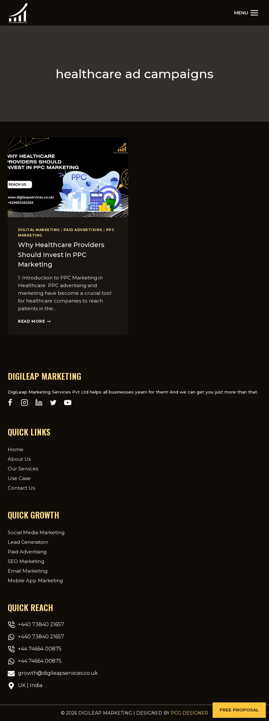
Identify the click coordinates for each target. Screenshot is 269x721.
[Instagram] (24, 402)
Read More (34, 321)
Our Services (23, 468)
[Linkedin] (39, 402)
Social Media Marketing (36, 532)
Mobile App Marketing (35, 580)
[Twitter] (53, 402)
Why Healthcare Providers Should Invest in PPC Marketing (61, 254)
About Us (19, 459)
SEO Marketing (26, 561)
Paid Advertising (83, 230)
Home (15, 449)
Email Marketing (27, 571)
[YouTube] (68, 402)
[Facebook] (10, 402)
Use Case (19, 478)
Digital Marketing (39, 230)
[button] (239, 710)
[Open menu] (246, 12)
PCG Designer (189, 713)
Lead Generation (28, 542)
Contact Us (21, 488)
